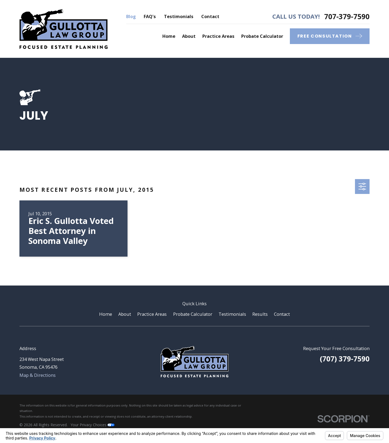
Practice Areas (152, 314)
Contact (210, 16)
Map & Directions (37, 375)
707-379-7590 (347, 16)
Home (105, 314)
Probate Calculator (192, 314)
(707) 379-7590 (345, 359)
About (124, 314)
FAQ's (150, 16)
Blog (131, 16)
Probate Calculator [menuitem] (262, 36)
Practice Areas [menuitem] (218, 36)
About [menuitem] (189, 36)
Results (260, 314)
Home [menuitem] (168, 36)
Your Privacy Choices (93, 424)
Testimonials (178, 16)
